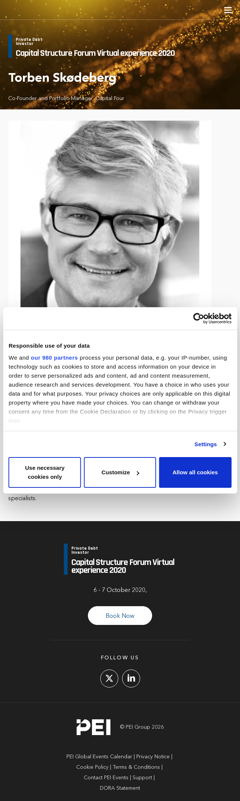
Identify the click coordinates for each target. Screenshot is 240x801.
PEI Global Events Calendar (99, 756)
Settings (206, 444)
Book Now (120, 616)
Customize (120, 472)
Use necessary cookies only (45, 472)
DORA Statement (120, 788)
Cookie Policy (92, 767)
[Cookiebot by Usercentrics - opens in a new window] (198, 318)
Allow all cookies (195, 472)
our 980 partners (54, 357)
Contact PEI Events (106, 777)
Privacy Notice (153, 756)
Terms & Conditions (136, 767)
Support (142, 777)
